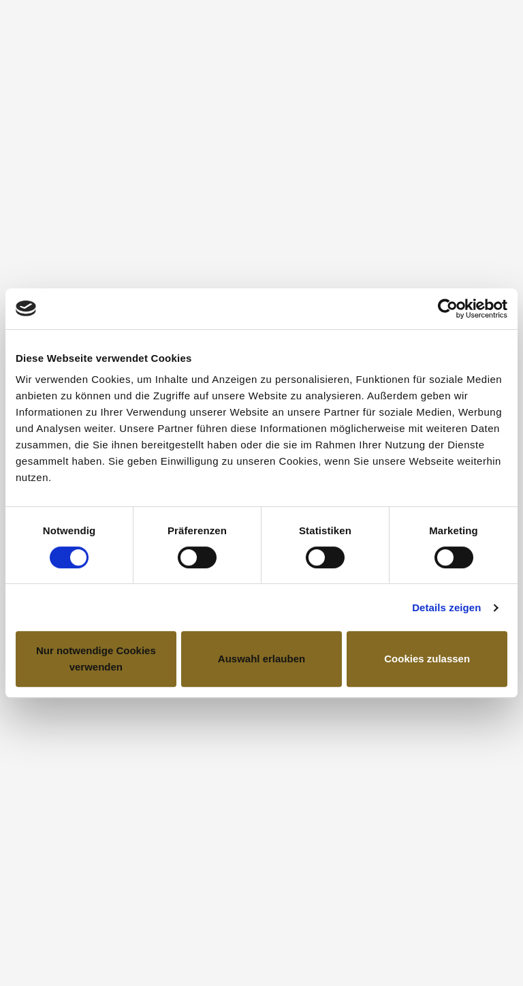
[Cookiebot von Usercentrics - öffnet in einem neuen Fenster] (447, 308)
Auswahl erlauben (261, 658)
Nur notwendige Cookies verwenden (96, 659)
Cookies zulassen (427, 658)
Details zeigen (446, 607)
